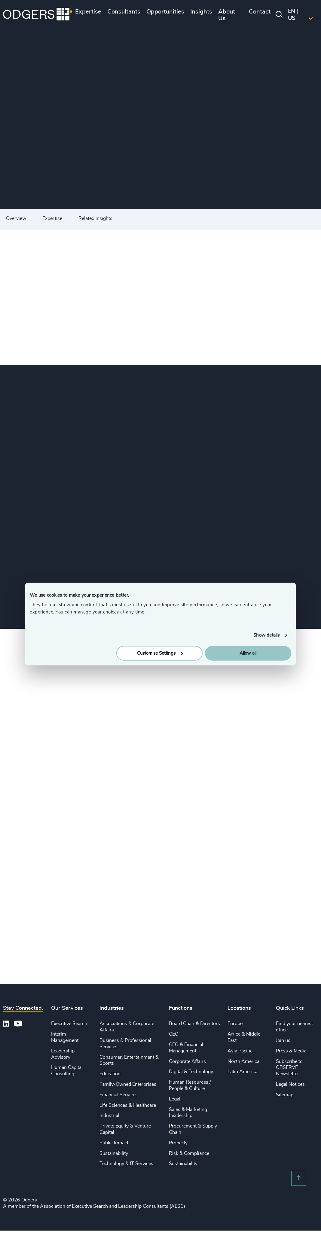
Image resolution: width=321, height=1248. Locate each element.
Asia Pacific (240, 1051)
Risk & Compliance (189, 1153)
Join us (283, 1040)
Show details (266, 635)
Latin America (242, 1071)
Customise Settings (160, 653)
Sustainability (113, 1153)
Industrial (109, 1115)
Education (110, 1073)
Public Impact (113, 1142)
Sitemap (284, 1094)
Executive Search (69, 1023)
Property (178, 1142)
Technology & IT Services (126, 1163)
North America (243, 1061)
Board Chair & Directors (194, 1023)
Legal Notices (290, 1084)
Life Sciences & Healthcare (127, 1105)
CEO (174, 1034)
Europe (235, 1023)
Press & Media (291, 1051)
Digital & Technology (191, 1071)
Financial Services (118, 1094)
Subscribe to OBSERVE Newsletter (289, 1067)
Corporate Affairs (187, 1061)
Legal (174, 1099)
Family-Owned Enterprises (127, 1084)
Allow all (248, 653)
